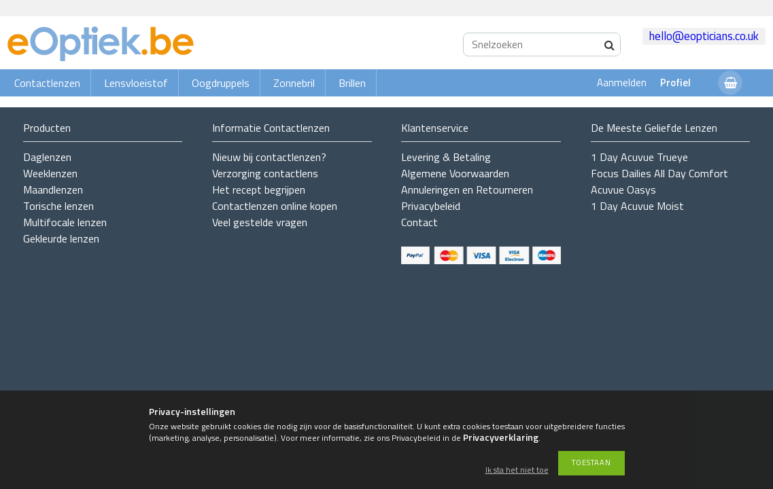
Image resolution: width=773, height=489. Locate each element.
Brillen (352, 83)
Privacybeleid (430, 206)
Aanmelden (622, 82)
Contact (419, 222)
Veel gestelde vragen (259, 222)
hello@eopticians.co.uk (704, 36)
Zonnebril (294, 83)
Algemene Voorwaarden (455, 173)
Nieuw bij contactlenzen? (269, 157)
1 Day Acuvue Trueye (639, 157)
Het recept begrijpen (258, 189)
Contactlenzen (47, 83)
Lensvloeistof (136, 83)
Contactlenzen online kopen (274, 206)
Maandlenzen (53, 189)
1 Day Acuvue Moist (637, 206)
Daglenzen (47, 157)
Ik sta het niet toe (517, 470)
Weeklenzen (50, 173)
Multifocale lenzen (65, 222)
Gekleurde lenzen (61, 238)
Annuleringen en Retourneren (467, 189)
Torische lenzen (58, 206)
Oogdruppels (221, 83)
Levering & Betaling (446, 157)
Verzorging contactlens (265, 173)
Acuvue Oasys (623, 189)
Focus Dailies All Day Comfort (659, 173)
